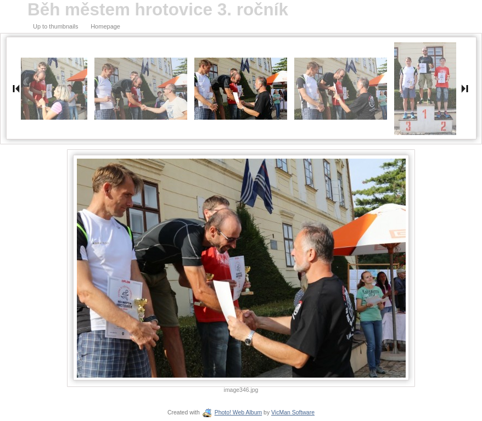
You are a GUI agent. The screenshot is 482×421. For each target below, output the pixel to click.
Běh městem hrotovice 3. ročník (157, 9)
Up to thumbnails (56, 26)
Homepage (105, 26)
